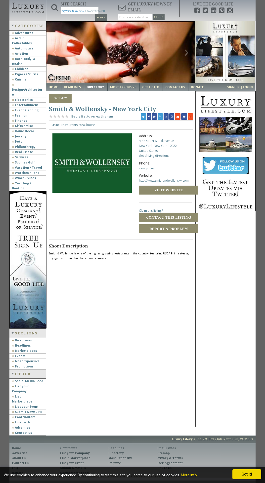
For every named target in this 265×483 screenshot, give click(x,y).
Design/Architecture (27, 90)
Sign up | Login (240, 87)
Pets (17, 141)
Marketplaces (24, 351)
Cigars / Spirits (25, 74)
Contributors (24, 417)
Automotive (23, 48)
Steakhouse (87, 125)
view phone (147, 168)
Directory (95, 87)
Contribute (69, 448)
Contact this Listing (168, 217)
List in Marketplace (75, 458)
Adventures (22, 33)
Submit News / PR (27, 412)
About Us (19, 458)
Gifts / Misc (22, 126)
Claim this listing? (151, 210)
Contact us (22, 433)
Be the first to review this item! (92, 116)
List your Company (75, 453)
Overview (60, 98)
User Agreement (170, 463)
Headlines (21, 345)
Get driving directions (154, 156)
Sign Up (158, 17)
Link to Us (21, 422)
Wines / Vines (24, 178)
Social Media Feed (27, 381)
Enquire (114, 463)
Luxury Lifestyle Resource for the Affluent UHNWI (27, 7)
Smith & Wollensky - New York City (102, 109)
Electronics (22, 100)
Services (20, 157)
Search (101, 17)
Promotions (23, 366)
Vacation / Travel (27, 167)
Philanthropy (24, 147)
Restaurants (69, 125)
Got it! (247, 474)
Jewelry (19, 136)
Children (20, 69)
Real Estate (22, 152)
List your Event (25, 406)
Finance (19, 121)
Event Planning (25, 110)
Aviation (20, 53)
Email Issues (166, 448)
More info (189, 475)
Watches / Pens (25, 173)
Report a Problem (168, 229)
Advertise (21, 427)
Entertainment (25, 105)
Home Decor (23, 131)
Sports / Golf (23, 162)
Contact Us (175, 87)
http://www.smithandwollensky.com (164, 180)
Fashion (19, 115)
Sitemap (163, 453)
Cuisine (19, 79)
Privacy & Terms (170, 458)
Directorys (22, 340)
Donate (197, 87)
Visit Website (168, 190)
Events (19, 356)
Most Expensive (26, 361)
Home (53, 87)
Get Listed (150, 87)
